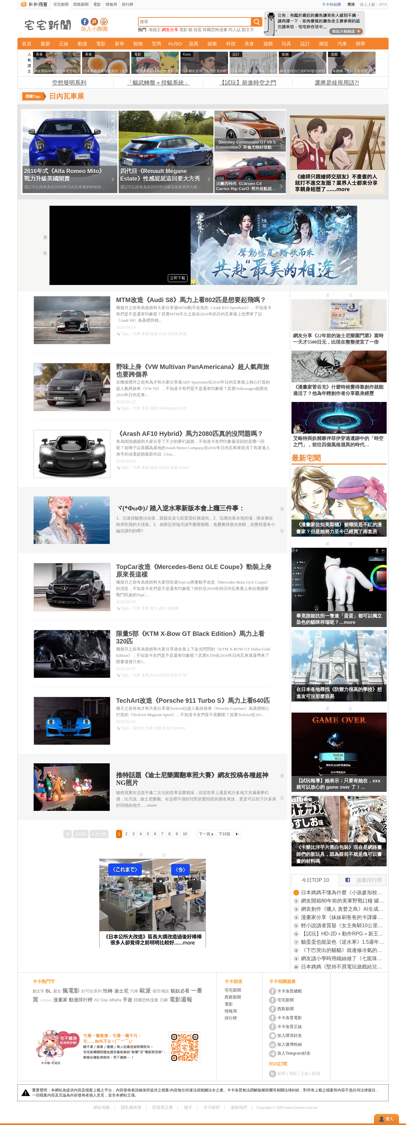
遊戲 (268, 43)
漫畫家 (60, 999)
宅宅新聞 (61, 4)
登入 (389, 1119)
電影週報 (180, 999)
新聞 (281, 1073)
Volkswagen (169, 408)
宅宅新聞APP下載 (104, 22)
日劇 (164, 1000)
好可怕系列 (91, 991)
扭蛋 (197, 29)
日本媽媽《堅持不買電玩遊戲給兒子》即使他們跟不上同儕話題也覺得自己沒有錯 (344, 966)
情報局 (111, 4)
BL (48, 990)
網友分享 (170, 29)
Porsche (178, 728)
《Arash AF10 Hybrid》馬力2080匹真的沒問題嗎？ (189, 433)
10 (185, 834)
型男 (156, 43)
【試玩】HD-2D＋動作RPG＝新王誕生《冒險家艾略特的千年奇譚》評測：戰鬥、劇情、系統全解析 (344, 933)
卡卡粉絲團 (331, 4)
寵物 (138, 43)
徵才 (188, 1107)
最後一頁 (237, 834)
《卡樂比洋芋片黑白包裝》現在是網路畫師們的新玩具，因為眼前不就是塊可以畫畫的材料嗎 (339, 854)
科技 (231, 43)
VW (183, 408)
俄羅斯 (173, 608)
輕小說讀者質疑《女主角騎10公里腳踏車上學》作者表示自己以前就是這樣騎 (344, 925)
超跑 (154, 467)
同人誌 (234, 29)
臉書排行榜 (360, 879)
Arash (184, 467)
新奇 (119, 43)
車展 (145, 334)
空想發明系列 (69, 83)
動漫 (82, 43)
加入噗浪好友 (94, 22)
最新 (45, 43)
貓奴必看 (180, 990)
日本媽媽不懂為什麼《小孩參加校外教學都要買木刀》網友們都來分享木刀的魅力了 (344, 892)
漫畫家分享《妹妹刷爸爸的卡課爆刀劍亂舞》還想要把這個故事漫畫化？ (344, 917)
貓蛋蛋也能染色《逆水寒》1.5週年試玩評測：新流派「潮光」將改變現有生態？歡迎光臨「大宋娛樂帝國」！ (344, 942)
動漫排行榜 (81, 999)
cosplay (46, 1000)
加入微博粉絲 (289, 1044)
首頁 (26, 43)
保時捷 (138, 728)
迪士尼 (121, 990)
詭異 (194, 43)
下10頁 (224, 834)
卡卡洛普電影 (289, 1017)
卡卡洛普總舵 (289, 991)
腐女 (57, 991)
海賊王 (154, 29)
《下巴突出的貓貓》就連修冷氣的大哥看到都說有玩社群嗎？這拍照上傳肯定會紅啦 (344, 950)
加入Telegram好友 (294, 1053)
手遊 (127, 999)
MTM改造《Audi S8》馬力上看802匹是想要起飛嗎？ (191, 299)
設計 (305, 43)
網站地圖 (101, 1107)
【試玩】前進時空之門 (247, 83)
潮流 (323, 43)
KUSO (175, 43)
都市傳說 (161, 991)
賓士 (154, 608)
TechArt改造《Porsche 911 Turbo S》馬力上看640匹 (193, 700)
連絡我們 (239, 1107)
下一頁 (204, 834)
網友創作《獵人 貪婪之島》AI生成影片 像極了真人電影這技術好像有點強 (344, 909)
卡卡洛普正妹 (289, 1026)
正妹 (64, 43)
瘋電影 (71, 990)
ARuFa (115, 1000)
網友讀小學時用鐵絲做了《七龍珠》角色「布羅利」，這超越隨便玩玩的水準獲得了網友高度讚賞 (344, 958)
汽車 (342, 43)
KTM (183, 675)
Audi (162, 334)
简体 (351, 4)
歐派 (145, 990)
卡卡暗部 (211, 1107)
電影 (97, 4)
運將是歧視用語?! (337, 83)
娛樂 (212, 43)
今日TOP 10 (315, 880)
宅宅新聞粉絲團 (85, 22)
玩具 (286, 43)
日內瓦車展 (177, 334)
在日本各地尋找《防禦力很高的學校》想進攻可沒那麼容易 (339, 693)
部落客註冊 (162, 1107)
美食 (249, 43)
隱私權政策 (131, 1107)
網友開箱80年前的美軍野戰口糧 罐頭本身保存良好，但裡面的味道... (344, 900)
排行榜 (127, 4)
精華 (360, 43)
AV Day (101, 1000)
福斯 (154, 408)
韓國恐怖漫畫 (215, 29)
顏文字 (248, 29)
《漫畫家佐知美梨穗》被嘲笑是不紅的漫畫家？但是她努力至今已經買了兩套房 (339, 528)
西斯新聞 (80, 4)
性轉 (108, 990)
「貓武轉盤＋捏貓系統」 (158, 83)
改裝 (154, 334)
